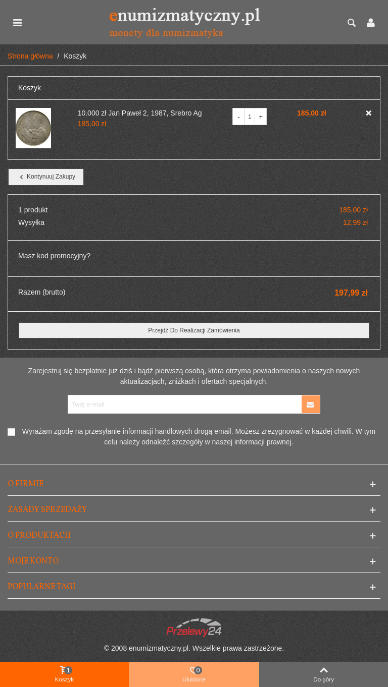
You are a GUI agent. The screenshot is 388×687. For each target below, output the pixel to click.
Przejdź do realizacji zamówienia (193, 330)
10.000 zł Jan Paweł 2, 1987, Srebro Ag (140, 113)
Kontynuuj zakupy (46, 177)
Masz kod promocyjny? (54, 256)
